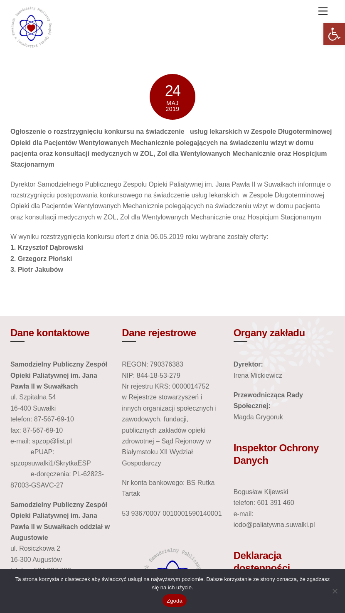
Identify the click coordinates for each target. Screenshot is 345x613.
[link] (334, 34)
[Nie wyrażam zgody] (334, 591)
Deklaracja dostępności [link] (262, 562)
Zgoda (174, 601)
